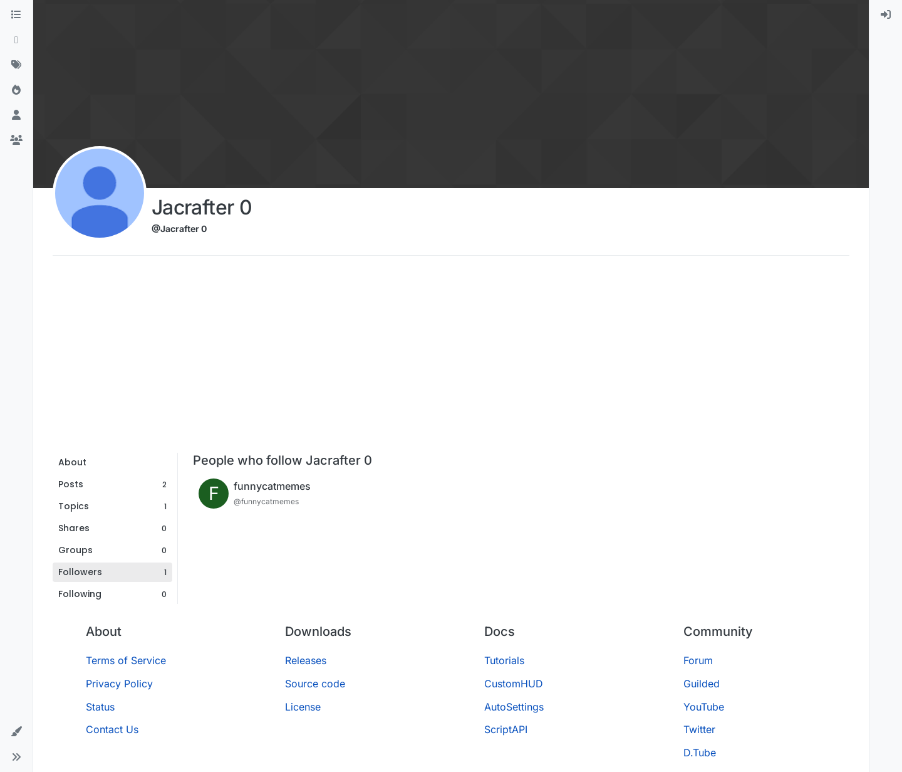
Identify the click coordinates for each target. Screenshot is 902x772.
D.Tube (699, 752)
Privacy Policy (119, 683)
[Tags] (16, 65)
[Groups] (16, 140)
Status (100, 707)
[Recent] (16, 40)
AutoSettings (514, 707)
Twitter (699, 729)
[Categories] (16, 15)
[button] (16, 732)
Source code (315, 683)
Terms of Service (126, 660)
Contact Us (112, 729)
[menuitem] (885, 15)
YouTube (703, 707)
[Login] (885, 15)
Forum (698, 660)
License (303, 707)
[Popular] (16, 90)
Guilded (701, 683)
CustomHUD (513, 683)
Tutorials (504, 660)
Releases (305, 660)
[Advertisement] (451, 359)
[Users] (16, 115)
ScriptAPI (505, 729)
